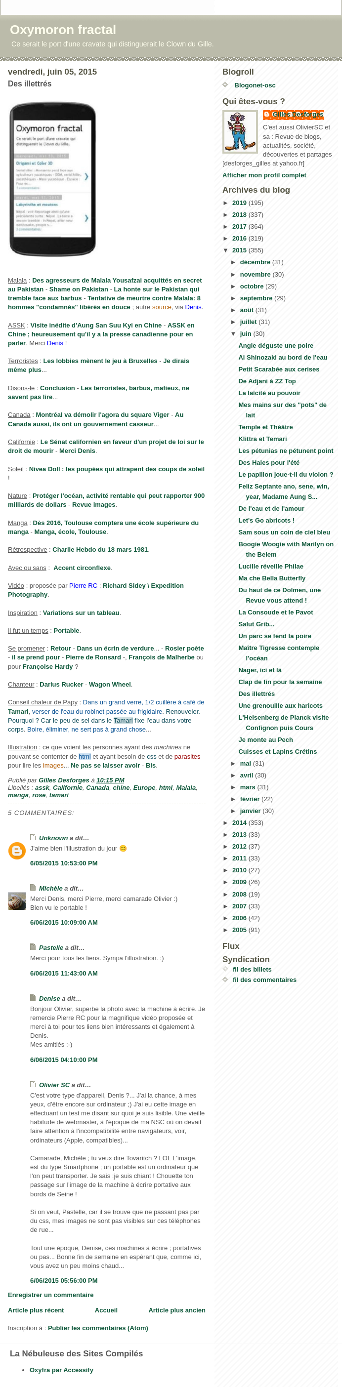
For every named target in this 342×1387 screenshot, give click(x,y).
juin (247, 333)
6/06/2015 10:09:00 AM (64, 922)
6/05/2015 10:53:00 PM (64, 863)
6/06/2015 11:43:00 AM (64, 973)
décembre (256, 262)
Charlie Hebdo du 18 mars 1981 (100, 549)
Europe (144, 787)
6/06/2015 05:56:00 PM (64, 1280)
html (165, 787)
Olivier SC (54, 1085)
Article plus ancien (177, 1310)
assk (42, 787)
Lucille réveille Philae (270, 566)
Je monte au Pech (265, 739)
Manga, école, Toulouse (70, 531)
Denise (49, 998)
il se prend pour (36, 657)
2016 (240, 238)
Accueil (106, 1310)
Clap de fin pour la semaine (280, 682)
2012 (240, 846)
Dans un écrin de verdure (115, 648)
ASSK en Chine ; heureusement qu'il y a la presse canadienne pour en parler (101, 334)
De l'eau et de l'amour (271, 508)
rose (38, 795)
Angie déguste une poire (275, 345)
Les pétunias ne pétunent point (285, 450)
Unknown (53, 838)
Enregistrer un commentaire (50, 1295)
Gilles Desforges (298, 114)
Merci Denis (77, 450)
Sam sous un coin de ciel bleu (284, 532)
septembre (257, 298)
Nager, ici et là (259, 670)
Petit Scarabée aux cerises (278, 369)
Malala (186, 787)
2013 (240, 834)
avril (247, 775)
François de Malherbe (161, 657)
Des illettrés (256, 693)
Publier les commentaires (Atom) (98, 1328)
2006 (240, 918)
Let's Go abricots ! (266, 520)
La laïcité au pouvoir (269, 393)
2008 (240, 894)
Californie (68, 787)
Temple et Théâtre (265, 427)
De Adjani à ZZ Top (267, 381)
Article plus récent (36, 1310)
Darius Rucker (61, 684)
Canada (97, 787)
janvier (251, 811)
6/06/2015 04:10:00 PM (64, 1059)
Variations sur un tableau (81, 612)
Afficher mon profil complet (264, 175)
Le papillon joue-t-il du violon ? (285, 474)
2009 (240, 882)
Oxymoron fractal (63, 29)
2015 (240, 250)
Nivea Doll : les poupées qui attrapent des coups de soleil (117, 469)
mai (246, 763)
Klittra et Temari (262, 439)
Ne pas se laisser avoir (105, 765)
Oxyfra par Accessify (61, 1370)
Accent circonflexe (82, 567)
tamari (59, 795)
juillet (249, 322)
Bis (151, 765)
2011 (240, 858)
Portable (67, 630)
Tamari (18, 711)
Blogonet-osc (254, 85)
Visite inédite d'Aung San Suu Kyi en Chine (96, 325)
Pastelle (51, 947)
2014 (240, 822)
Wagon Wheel (110, 684)
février (250, 799)
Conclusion (57, 388)
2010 (240, 870)
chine (121, 787)
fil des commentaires (265, 979)
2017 (240, 226)
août (248, 310)
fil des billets (252, 969)
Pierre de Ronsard (93, 657)
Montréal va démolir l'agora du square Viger (102, 414)
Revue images (93, 504)
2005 (240, 930)
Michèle (51, 888)
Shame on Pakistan (78, 289)
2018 (240, 214)
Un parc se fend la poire (274, 636)
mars (248, 787)
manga (18, 795)
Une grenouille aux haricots (280, 705)
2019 (240, 202)
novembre (256, 274)
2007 (240, 906)
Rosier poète (184, 648)
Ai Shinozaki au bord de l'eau (282, 357)
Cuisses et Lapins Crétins (277, 751)
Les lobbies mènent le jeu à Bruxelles (100, 361)
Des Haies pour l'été (268, 462)
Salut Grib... (256, 624)
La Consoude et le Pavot (275, 612)
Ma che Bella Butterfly (271, 578)
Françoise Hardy (48, 666)
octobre (252, 286)
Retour (60, 648)
